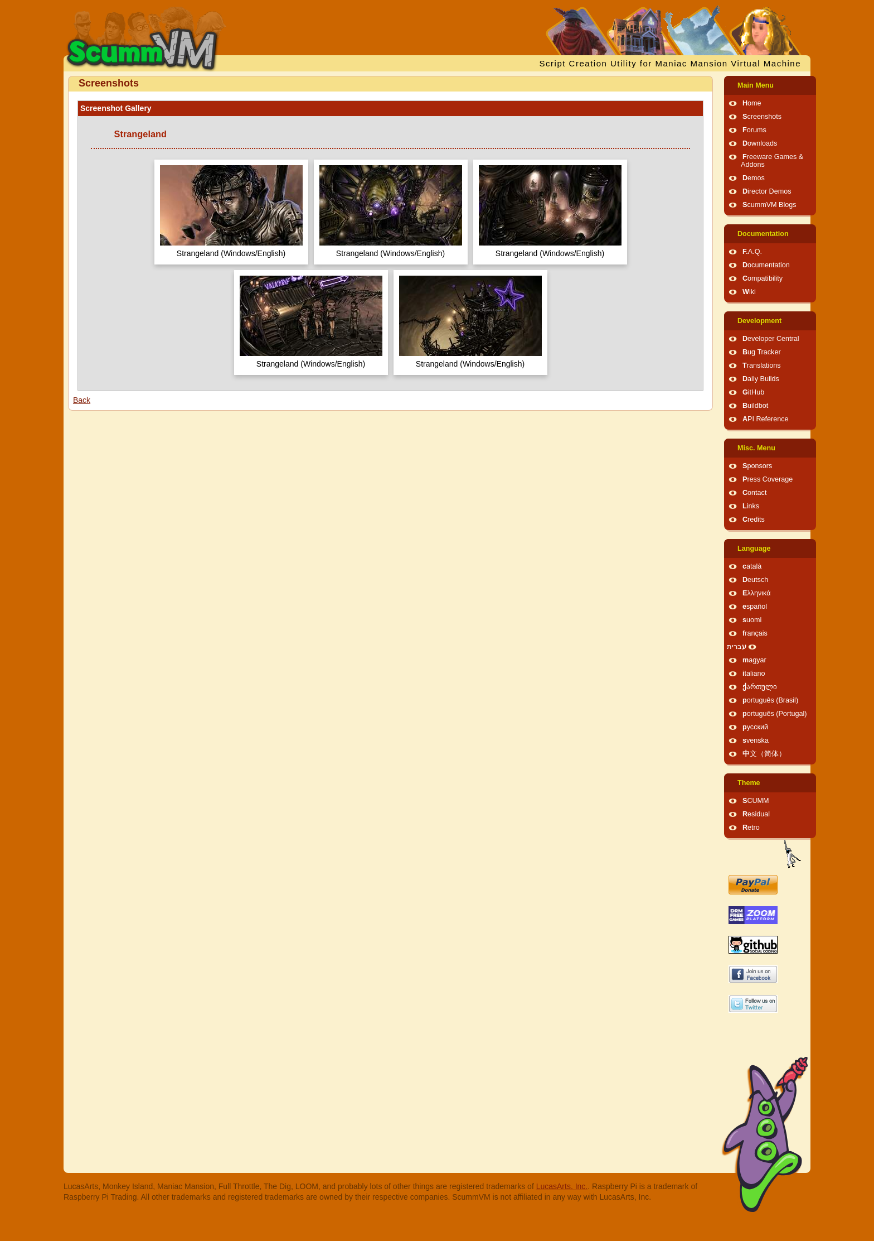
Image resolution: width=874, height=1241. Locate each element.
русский (755, 727)
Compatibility (762, 278)
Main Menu (755, 85)
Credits (753, 519)
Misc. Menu (756, 448)
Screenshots (761, 117)
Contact (754, 493)
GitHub (753, 392)
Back (81, 400)
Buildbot (755, 406)
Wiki (749, 292)
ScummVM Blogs (769, 205)
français (755, 633)
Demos (753, 178)
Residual (756, 814)
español (754, 606)
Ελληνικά (756, 593)
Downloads (759, 143)
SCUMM (755, 801)
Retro (751, 827)
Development (759, 321)
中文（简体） (764, 754)
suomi (751, 620)
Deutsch (755, 580)
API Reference (765, 419)
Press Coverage (767, 479)
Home (751, 103)
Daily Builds (760, 379)
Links (750, 506)
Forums (754, 130)
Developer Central (770, 339)
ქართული (759, 687)
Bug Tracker (761, 352)
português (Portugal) (774, 714)
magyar (754, 660)
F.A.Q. (752, 252)
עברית (736, 647)
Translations (761, 365)
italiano (753, 673)
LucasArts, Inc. (562, 1186)
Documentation (763, 234)
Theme (748, 783)
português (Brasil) (770, 700)
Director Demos (767, 191)
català (751, 566)
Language (753, 548)
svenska (755, 740)
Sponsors (757, 466)
